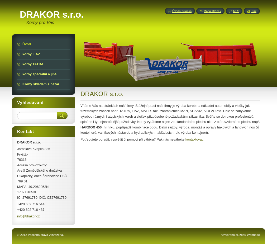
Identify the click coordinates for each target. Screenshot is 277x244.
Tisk (253, 11)
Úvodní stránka (182, 11)
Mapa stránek (212, 11)
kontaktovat (194, 139)
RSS (236, 11)
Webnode (253, 234)
